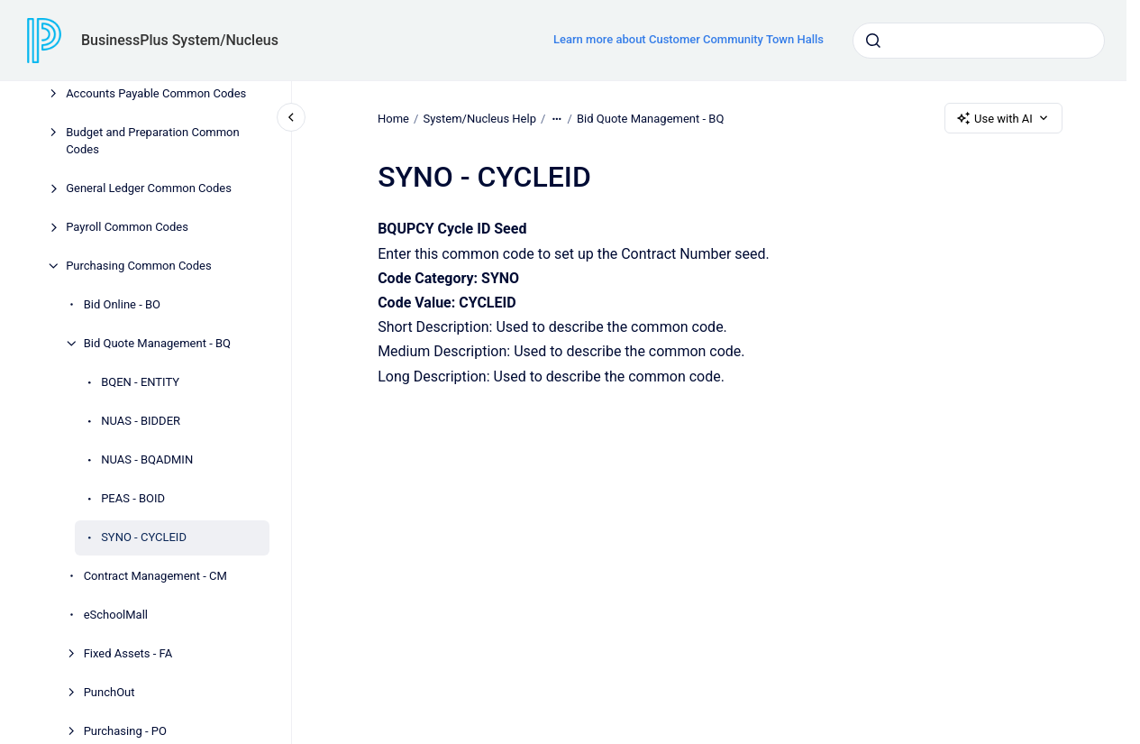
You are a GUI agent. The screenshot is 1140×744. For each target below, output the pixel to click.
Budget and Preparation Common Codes (153, 141)
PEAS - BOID (133, 498)
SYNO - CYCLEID (144, 537)
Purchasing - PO (125, 731)
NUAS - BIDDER (140, 420)
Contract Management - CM (155, 576)
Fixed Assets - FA (128, 653)
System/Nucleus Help (479, 117)
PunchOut (109, 692)
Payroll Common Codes (127, 227)
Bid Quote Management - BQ (157, 343)
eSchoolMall (116, 614)
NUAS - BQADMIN (147, 459)
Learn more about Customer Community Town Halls (688, 39)
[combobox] (978, 40)
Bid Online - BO (122, 304)
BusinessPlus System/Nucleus (179, 40)
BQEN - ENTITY (140, 382)
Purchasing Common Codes (139, 265)
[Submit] (873, 40)
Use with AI (1003, 118)
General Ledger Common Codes (149, 188)
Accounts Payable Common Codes (156, 93)
